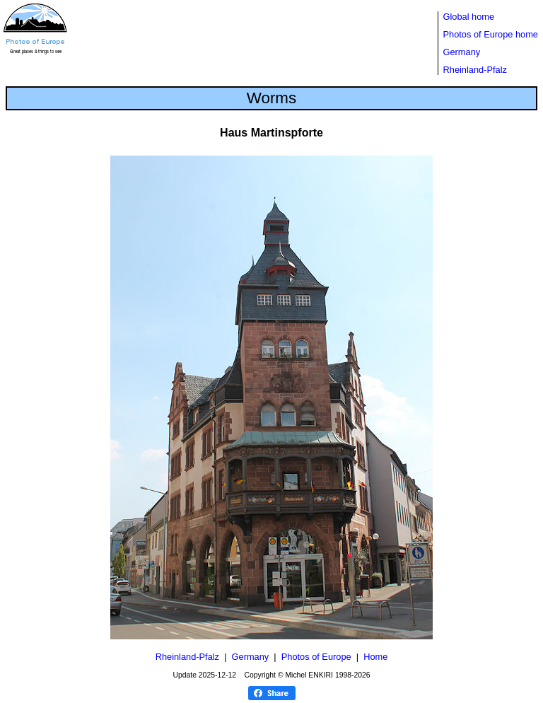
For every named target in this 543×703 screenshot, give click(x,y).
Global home (469, 16)
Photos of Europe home (490, 34)
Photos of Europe (316, 656)
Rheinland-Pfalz (475, 69)
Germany (462, 52)
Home (375, 656)
